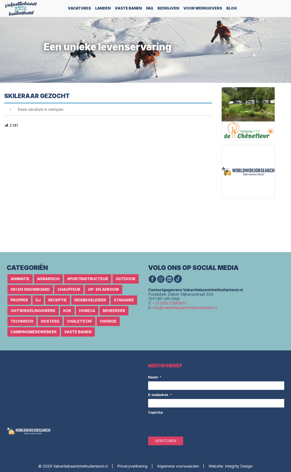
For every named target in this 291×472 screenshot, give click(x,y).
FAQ (149, 8)
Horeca (87, 310)
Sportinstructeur (87, 279)
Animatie (20, 279)
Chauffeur (68, 289)
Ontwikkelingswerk (33, 310)
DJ (38, 300)
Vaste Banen (128, 8)
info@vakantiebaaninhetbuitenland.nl (185, 307)
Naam (155, 377)
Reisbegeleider (90, 300)
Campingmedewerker (34, 332)
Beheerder (114, 310)
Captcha (155, 412)
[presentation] (180, 425)
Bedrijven (168, 8)
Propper (19, 300)
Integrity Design (239, 466)
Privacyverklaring (132, 466)
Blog (231, 8)
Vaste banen (78, 332)
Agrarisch (48, 279)
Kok (67, 310)
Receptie (57, 300)
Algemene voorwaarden (178, 466)
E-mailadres (160, 395)
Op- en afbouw (103, 289)
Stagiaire (124, 300)
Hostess (50, 321)
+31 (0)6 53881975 (170, 303)
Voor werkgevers (202, 8)
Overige (108, 321)
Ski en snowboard (30, 289)
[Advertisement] (246, 224)
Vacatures (79, 8)
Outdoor (125, 279)
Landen (103, 8)
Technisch (22, 321)
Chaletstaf (79, 321)
